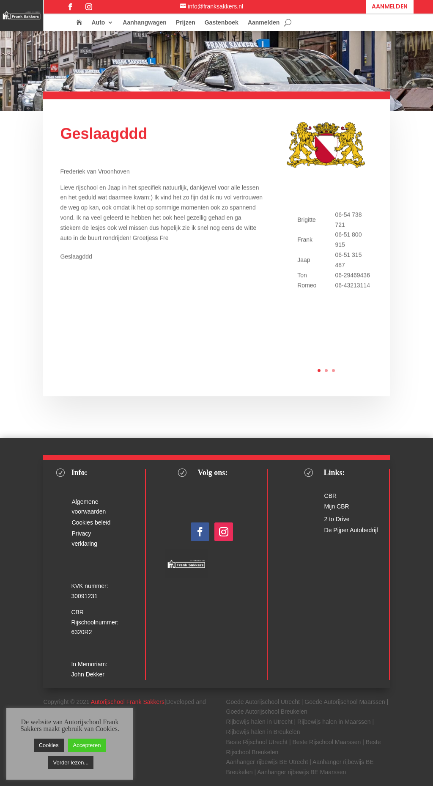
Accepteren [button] (87, 745)
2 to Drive (337, 519)
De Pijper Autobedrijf (351, 530)
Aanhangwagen (144, 22)
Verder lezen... (71, 762)
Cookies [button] (49, 745)
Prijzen (185, 22)
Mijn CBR (336, 506)
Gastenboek (221, 22)
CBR (330, 495)
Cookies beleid (90, 522)
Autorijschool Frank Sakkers (127, 701)
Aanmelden (390, 6)
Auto (98, 22)
